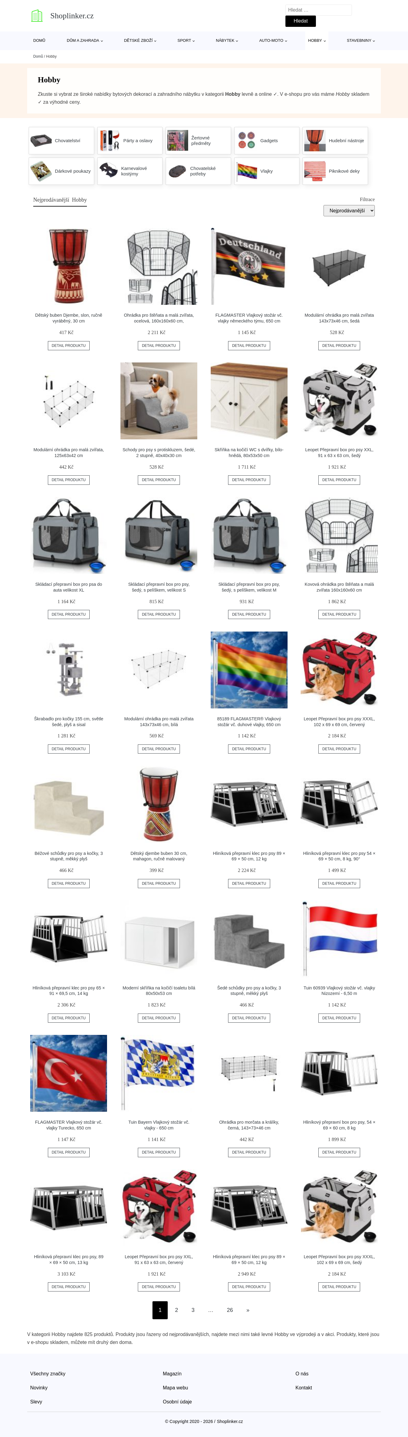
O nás (302, 1373)
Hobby (315, 40)
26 (230, 1310)
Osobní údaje (177, 1401)
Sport (184, 40)
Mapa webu (175, 1387)
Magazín (172, 1373)
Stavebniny (359, 40)
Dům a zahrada (83, 40)
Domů (39, 40)
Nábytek (225, 40)
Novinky (39, 1387)
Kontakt (303, 1387)
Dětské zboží (138, 40)
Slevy (36, 1401)
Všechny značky (48, 1373)
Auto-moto (271, 40)
